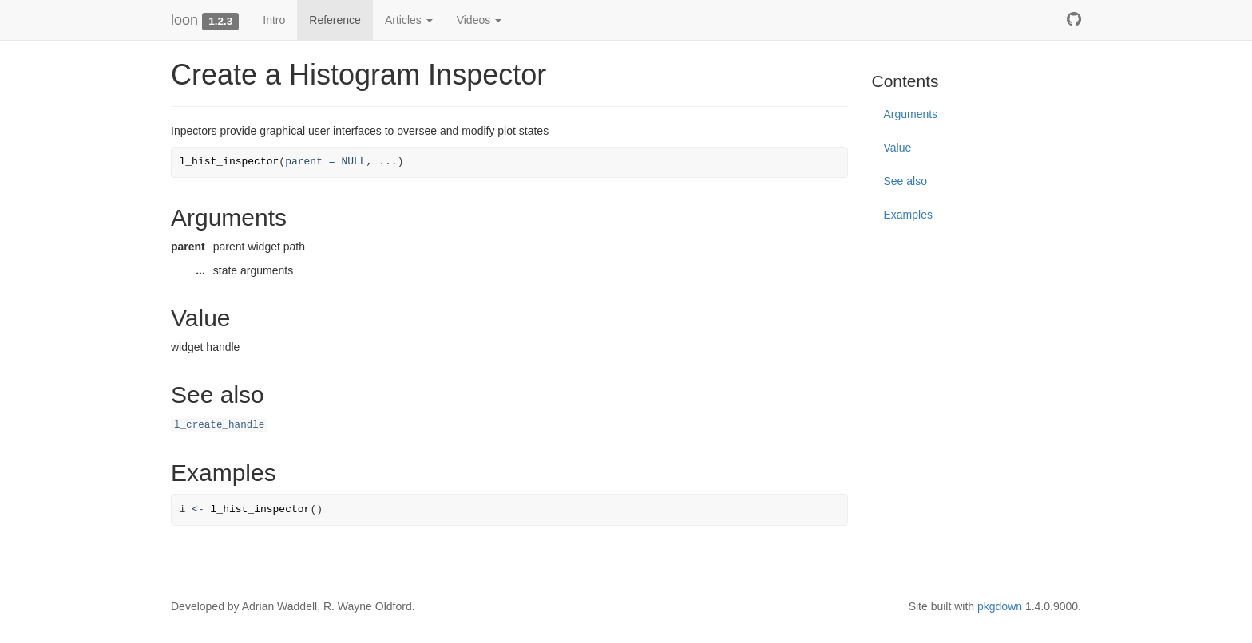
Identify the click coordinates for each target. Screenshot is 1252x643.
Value (898, 147)
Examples (908, 214)
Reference (335, 20)
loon (184, 20)
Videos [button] (479, 20)
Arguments (911, 114)
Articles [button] (409, 20)
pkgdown (999, 606)
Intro (274, 20)
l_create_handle (219, 425)
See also (905, 181)
